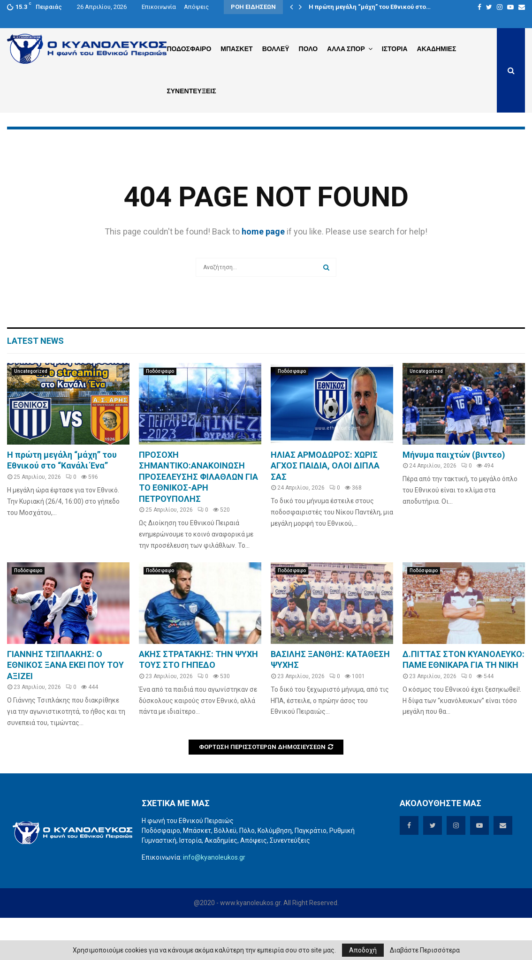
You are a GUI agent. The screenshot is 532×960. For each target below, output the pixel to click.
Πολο (308, 48)
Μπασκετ (236, 48)
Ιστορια (395, 48)
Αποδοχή (363, 950)
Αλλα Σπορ (346, 48)
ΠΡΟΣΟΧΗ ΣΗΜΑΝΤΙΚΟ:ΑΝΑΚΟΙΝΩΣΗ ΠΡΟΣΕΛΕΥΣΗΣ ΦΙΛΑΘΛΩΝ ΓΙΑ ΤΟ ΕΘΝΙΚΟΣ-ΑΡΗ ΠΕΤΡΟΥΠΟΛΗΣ (198, 519)
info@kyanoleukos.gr (214, 899)
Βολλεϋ (275, 48)
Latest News (35, 383)
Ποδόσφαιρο (160, 413)
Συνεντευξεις (191, 91)
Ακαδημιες (436, 48)
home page (263, 274)
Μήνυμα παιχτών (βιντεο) (454, 497)
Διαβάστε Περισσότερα (425, 950)
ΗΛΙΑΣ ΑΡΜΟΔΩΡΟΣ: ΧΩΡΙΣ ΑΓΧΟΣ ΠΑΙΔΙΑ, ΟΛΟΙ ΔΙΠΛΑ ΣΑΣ (325, 508)
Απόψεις (196, 6)
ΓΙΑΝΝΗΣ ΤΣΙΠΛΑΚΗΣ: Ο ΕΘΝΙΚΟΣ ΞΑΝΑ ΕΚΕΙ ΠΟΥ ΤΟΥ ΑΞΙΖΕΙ (65, 707)
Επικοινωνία (159, 6)
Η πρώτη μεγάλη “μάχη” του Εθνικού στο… (370, 6)
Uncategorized (30, 413)
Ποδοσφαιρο (189, 48)
